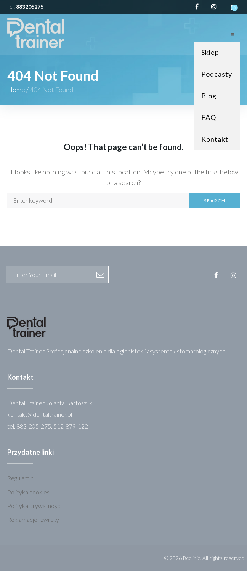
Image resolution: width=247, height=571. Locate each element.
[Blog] (217, 96)
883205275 (29, 6)
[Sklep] (217, 52)
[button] (233, 35)
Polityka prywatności (34, 505)
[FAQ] (217, 117)
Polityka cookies (28, 492)
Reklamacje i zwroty (33, 519)
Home (16, 89)
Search (215, 200)
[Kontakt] (217, 139)
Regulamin (20, 477)
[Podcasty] (217, 74)
